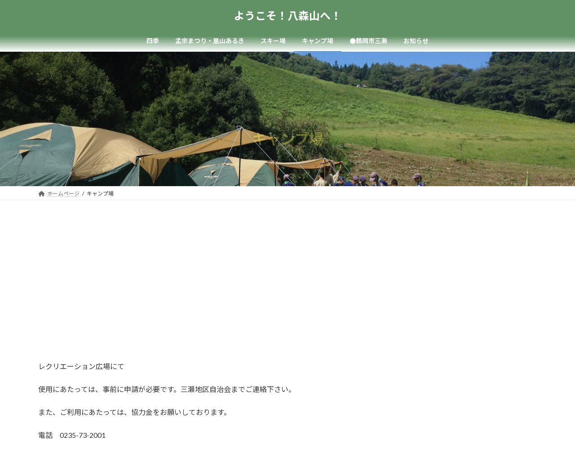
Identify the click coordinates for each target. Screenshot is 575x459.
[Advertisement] (287, 267)
